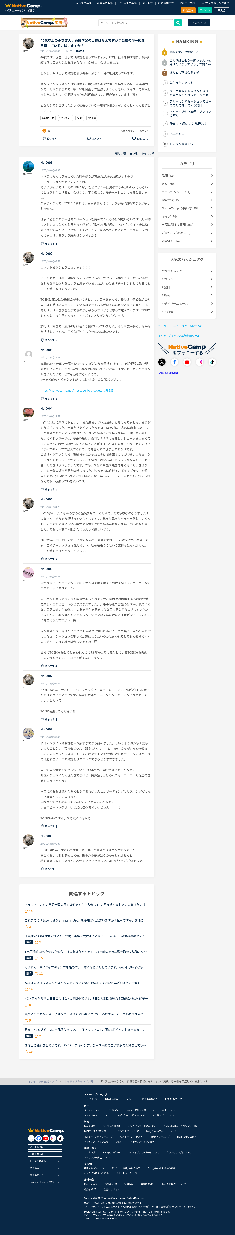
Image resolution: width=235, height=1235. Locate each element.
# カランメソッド (173, 270)
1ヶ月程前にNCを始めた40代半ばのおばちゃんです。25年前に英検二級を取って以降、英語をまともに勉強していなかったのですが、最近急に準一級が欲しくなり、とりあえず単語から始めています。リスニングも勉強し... (86, 951)
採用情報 (90, 1189)
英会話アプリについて (163, 1115)
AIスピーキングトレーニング (98, 1136)
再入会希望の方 (150, 1099)
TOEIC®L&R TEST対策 (95, 1131)
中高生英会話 (105, 3)
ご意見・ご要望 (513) (176, 233)
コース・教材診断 (111, 1126)
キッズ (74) (169, 216)
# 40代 (79, 117)
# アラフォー (65, 117)
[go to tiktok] (60, 1138)
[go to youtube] (46, 1138)
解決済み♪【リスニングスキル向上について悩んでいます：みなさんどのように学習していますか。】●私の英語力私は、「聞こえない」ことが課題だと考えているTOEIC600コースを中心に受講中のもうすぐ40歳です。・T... (86, 982)
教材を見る (89, 1126)
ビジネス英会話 (127, 3)
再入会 (222, 10)
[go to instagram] (53, 1138)
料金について (169, 1110)
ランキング (89, 1152)
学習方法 (80, 50)
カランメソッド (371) (176, 192)
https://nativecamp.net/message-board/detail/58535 (77, 390)
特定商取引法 (147, 1184)
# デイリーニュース (175, 303)
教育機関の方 (166, 3)
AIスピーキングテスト (131, 1136)
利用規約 (128, 1184)
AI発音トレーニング (160, 1136)
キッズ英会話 (83, 3)
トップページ (90, 1099)
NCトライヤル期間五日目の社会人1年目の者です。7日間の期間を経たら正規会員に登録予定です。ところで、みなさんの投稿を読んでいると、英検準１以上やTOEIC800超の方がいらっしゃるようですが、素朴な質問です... (86, 998)
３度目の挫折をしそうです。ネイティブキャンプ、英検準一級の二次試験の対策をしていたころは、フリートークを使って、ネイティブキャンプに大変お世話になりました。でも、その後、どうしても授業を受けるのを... (85, 1045)
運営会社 (111, 1184)
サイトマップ (90, 1184)
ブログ (119, 1141)
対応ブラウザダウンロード (131, 1115)
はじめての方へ (92, 1110)
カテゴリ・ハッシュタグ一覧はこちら (180, 326)
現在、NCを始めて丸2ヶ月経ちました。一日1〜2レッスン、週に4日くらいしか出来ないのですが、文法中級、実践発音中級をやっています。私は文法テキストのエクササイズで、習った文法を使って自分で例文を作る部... (86, 1029)
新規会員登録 (111, 1099)
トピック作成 (199, 22)
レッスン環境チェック (126, 1131)
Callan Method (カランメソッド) (180, 1126)
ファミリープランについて (97, 1115)
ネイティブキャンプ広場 (96, 1141)
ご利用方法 (112, 1110)
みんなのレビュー (111, 1152)
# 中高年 (91, 117)
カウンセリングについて (178, 1152)
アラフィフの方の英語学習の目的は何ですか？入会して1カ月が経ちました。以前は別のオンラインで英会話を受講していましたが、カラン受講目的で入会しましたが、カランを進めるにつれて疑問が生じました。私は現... (86, 904)
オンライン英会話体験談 (96, 1173)
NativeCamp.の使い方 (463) (180, 208)
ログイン (205, 10)
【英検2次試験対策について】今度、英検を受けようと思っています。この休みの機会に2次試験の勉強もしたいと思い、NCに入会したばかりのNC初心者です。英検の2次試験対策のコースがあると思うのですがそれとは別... (86, 936)
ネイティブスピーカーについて (143, 1152)
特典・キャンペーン (94, 1168)
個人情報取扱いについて (174, 1184)
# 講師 (166, 287)
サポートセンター (126, 1173)
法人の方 (147, 3)
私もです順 (148, 153)
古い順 (134, 153)
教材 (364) (169, 183)
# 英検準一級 (48, 117)
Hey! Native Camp (186, 1136)
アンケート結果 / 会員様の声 (125, 1168)
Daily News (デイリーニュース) (161, 1131)
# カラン (167, 279)
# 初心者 (167, 311)
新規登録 (188, 10)
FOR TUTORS (187, 3)
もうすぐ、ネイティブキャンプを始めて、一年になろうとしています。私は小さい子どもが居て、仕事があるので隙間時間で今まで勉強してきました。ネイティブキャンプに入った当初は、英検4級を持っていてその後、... (85, 967)
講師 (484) (169, 175)
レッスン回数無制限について (140, 1110)
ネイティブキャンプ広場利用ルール (179, 335)
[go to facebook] (38, 1138)
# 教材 (166, 295)
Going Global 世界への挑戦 (161, 1168)
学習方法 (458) (171, 200)
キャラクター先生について (97, 1157)
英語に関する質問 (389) (177, 224)
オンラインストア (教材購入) (142, 1126)
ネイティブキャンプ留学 (215, 3)
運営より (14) (171, 241)
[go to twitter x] (31, 1138)
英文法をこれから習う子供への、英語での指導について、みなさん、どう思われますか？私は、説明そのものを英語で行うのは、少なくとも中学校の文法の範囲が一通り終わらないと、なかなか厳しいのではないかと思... (86, 1014)
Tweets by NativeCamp (168, 372)
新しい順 (120, 153)
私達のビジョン (111, 1189)
